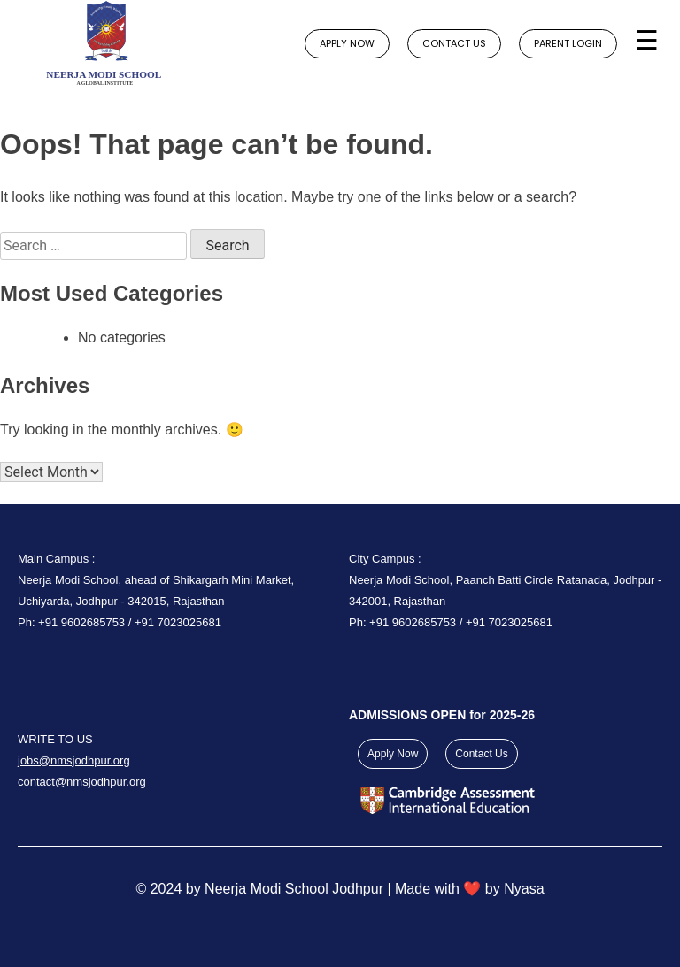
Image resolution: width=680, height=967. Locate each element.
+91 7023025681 (178, 622)
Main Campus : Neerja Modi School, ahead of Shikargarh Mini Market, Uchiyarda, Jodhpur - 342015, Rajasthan (156, 580)
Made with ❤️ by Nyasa (470, 888)
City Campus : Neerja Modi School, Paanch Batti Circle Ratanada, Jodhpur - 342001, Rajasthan (505, 580)
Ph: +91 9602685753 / (76, 622)
